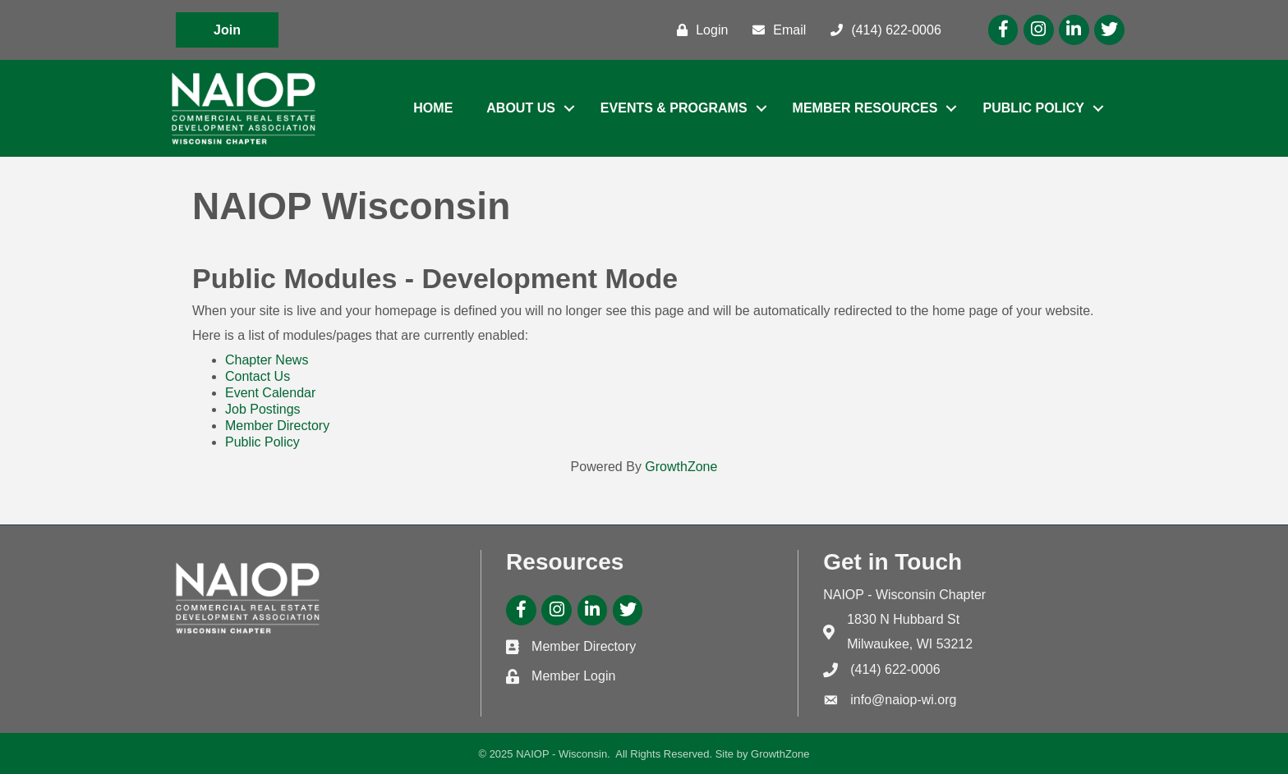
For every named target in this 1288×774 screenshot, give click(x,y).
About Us (520, 108)
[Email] (775, 30)
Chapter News (266, 360)
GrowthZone (681, 467)
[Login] (698, 30)
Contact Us (257, 376)
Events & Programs (674, 108)
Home (433, 108)
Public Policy (1033, 108)
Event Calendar (270, 393)
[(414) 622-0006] (881, 30)
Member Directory (277, 426)
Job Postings (263, 409)
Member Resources (865, 108)
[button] (227, 30)
